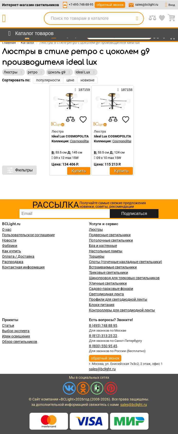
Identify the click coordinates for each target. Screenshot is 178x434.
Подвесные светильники (110, 235)
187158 (124, 90)
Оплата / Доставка (18, 256)
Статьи (8, 325)
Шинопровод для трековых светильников (124, 278)
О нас (6, 229)
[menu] (30, 33)
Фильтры (19, 170)
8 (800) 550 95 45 (103, 346)
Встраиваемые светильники (113, 267)
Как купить (11, 251)
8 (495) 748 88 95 (103, 325)
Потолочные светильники (111, 240)
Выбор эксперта (15, 331)
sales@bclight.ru (146, 4)
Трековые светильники (108, 272)
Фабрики (9, 246)
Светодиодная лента (106, 294)
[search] (137, 18)
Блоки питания (101, 305)
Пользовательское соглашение (28, 235)
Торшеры (96, 256)
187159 (82, 90)
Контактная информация (23, 267)
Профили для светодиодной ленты (118, 299)
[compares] (70, 119)
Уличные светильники (108, 283)
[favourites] (83, 119)
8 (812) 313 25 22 (103, 336)
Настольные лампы (105, 251)
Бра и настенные (103, 246)
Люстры (96, 229)
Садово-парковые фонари (111, 289)
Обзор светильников (19, 342)
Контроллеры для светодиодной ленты (122, 310)
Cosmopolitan (80, 141)
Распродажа (12, 262)
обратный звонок (109, 5)
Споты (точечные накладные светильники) (125, 262)
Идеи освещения (16, 336)
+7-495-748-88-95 (81, 4)
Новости (9, 240)
